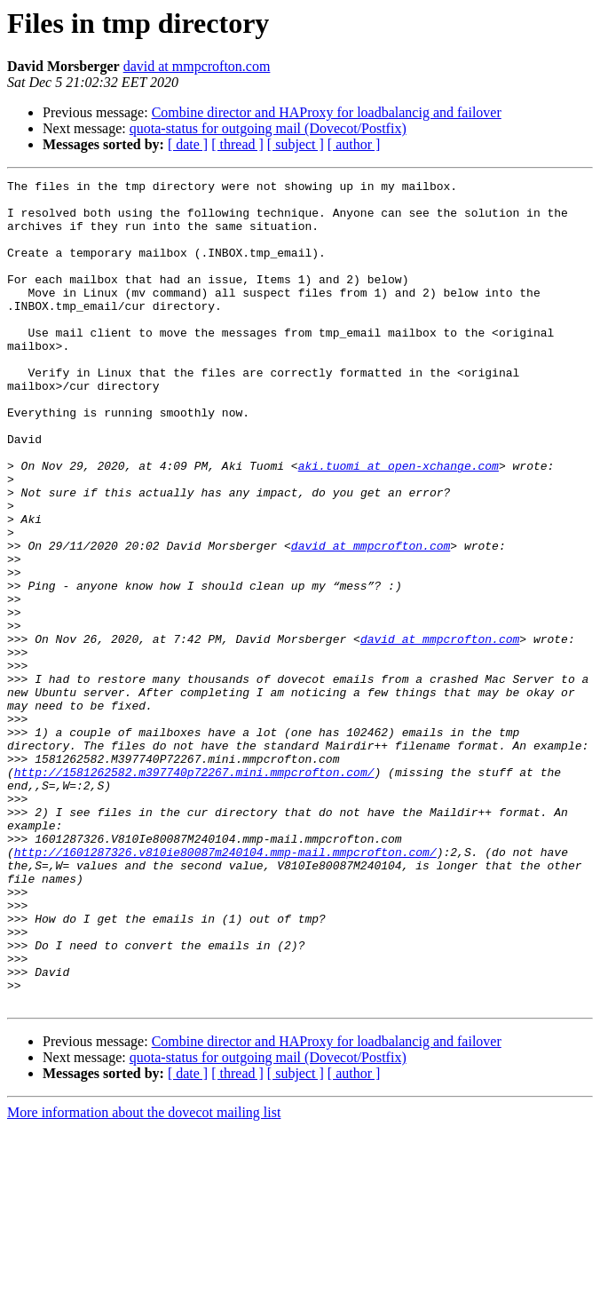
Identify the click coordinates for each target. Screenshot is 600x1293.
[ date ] (188, 144)
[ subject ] (295, 144)
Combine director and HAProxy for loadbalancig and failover (326, 112)
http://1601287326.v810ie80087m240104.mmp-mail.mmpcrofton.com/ (225, 988)
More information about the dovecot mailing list (143, 1277)
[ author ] (354, 144)
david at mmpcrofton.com (197, 66)
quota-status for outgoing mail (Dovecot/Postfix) (268, 128)
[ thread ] (237, 144)
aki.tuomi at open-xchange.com (398, 524)
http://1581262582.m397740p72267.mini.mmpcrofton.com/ (194, 892)
